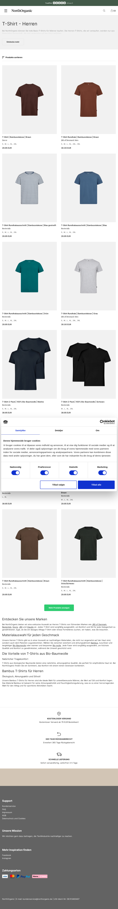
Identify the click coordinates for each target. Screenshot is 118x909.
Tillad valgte (58, 484)
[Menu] (6, 11)
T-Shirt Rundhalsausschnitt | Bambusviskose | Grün (25, 313)
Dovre (15, 627)
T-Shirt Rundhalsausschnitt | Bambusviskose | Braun (25, 581)
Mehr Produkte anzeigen (59, 608)
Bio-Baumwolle (19, 645)
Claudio (30, 627)
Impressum (7, 812)
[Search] (104, 10)
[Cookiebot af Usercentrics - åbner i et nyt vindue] (102, 422)
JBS (20, 627)
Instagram (6, 858)
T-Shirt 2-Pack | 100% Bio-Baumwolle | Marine (23, 402)
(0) (113, 11)
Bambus (94, 643)
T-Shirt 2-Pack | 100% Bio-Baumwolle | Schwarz (82, 402)
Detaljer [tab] (59, 430)
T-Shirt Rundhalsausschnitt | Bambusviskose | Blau (84, 225)
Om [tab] (97, 430)
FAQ (4, 809)
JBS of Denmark (99, 624)
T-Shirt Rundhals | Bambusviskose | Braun (80, 137)
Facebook (6, 855)
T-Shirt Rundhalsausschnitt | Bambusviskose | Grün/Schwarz (82, 582)
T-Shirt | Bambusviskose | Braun (16, 137)
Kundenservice (9, 806)
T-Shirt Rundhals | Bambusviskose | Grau (79, 313)
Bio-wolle (57, 645)
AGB (4, 815)
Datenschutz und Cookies (13, 818)
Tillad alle (96, 484)
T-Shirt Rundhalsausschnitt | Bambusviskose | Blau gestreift (29, 225)
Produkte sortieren (12, 57)
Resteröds (6, 627)
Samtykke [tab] (20, 430)
